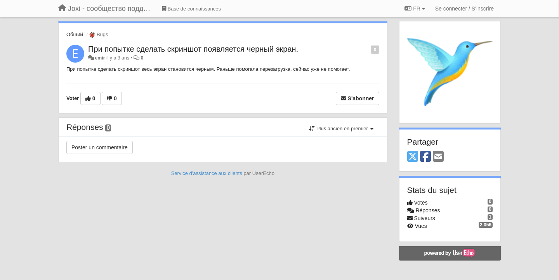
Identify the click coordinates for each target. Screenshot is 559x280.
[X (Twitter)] (412, 157)
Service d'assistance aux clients (206, 173)
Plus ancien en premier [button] (341, 128)
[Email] (438, 157)
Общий (74, 34)
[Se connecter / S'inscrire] (464, 8)
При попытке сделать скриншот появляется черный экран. (193, 49)
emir (100, 58)
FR (414, 8)
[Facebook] (425, 157)
